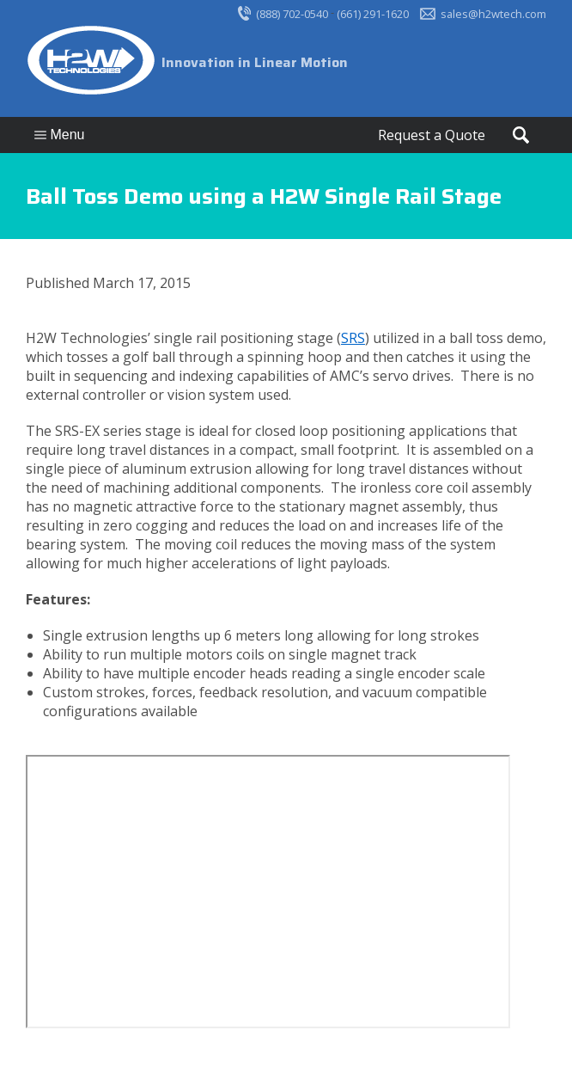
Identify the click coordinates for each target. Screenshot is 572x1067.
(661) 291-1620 (373, 13)
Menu (59, 134)
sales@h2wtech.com (493, 13)
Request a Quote (431, 135)
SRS (353, 337)
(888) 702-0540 (292, 13)
